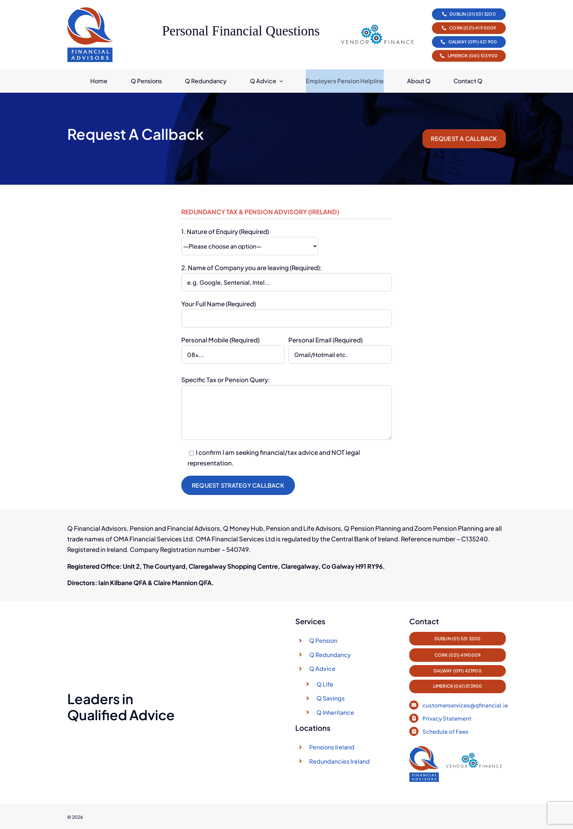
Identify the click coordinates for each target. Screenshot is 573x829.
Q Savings (330, 699)
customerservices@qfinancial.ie (465, 701)
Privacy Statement (447, 714)
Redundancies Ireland (339, 761)
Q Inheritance (335, 713)
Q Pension (323, 641)
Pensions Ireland (331, 748)
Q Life (324, 684)
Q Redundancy (330, 655)
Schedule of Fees (446, 727)
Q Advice (322, 669)
